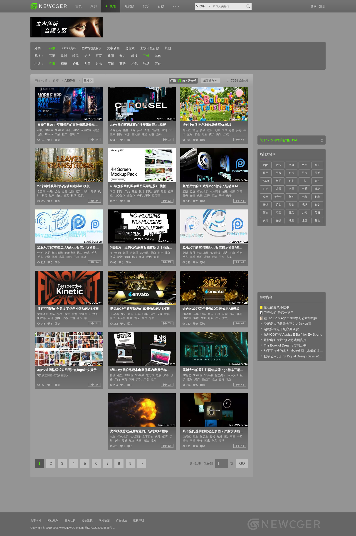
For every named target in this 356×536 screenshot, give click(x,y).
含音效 (130, 48)
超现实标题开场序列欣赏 (279, 329)
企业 (291, 180)
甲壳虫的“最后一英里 (277, 313)
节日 (111, 63)
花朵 (291, 212)
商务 (122, 63)
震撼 (64, 56)
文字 (304, 165)
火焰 (265, 220)
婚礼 (75, 63)
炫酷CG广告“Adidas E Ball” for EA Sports (291, 334)
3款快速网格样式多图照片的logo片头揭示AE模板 (68, 370)
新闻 (291, 196)
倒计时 (278, 196)
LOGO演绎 (68, 48)
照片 (304, 173)
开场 (265, 204)
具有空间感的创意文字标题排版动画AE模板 (68, 308)
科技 (134, 56)
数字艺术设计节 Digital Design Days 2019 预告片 (291, 356)
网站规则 (52, 520)
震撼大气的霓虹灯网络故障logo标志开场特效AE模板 (214, 370)
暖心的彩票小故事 (274, 307)
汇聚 (278, 212)
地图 (291, 220)
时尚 (265, 188)
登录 (313, 6)
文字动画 (113, 48)
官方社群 (70, 520)
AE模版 (110, 6)
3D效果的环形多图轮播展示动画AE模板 (138, 125)
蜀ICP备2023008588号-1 (99, 527)
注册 (322, 6)
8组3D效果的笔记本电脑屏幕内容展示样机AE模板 (141, 370)
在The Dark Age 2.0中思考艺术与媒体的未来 (291, 318)
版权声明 (138, 520)
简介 (265, 212)
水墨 (291, 188)
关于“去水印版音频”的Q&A (278, 140)
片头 (99, 63)
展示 (265, 173)
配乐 (146, 6)
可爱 (99, 56)
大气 (304, 212)
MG (317, 204)
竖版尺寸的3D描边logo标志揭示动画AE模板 (214, 247)
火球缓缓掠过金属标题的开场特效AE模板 (139, 431)
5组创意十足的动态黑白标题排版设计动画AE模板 (141, 247)
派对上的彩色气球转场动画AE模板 (207, 125)
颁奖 (291, 204)
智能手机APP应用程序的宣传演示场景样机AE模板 (68, 125)
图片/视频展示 (91, 48)
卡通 (304, 188)
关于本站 (35, 520)
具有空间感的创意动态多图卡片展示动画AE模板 (214, 431)
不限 (52, 48)
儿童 (87, 63)
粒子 (317, 165)
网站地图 (104, 520)
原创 (93, 6)
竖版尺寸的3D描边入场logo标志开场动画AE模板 (68, 247)
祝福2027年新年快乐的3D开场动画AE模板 (140, 308)
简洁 (87, 56)
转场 (146, 63)
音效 (161, 6)
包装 (317, 196)
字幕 (291, 165)
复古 (122, 56)
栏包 (134, 63)
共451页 (195, 463)
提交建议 (87, 520)
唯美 (75, 56)
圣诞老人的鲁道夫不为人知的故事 (286, 323)
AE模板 (69, 80)
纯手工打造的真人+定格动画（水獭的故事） (291, 351)
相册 (64, 63)
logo (265, 165)
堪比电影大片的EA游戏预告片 (283, 340)
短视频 (129, 6)
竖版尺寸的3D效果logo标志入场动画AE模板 (214, 186)
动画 (265, 196)
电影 (304, 196)
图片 (278, 173)
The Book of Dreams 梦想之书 (283, 345)
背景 (278, 188)
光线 (278, 220)
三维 (146, 56)
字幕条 (266, 180)
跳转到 (208, 463)
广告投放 (121, 520)
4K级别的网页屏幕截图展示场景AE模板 (138, 186)
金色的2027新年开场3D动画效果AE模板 (211, 308)
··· (176, 6)
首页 (78, 6)
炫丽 (111, 56)
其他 (168, 48)
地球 (304, 204)
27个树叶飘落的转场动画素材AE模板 (63, 186)
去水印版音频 (149, 48)
